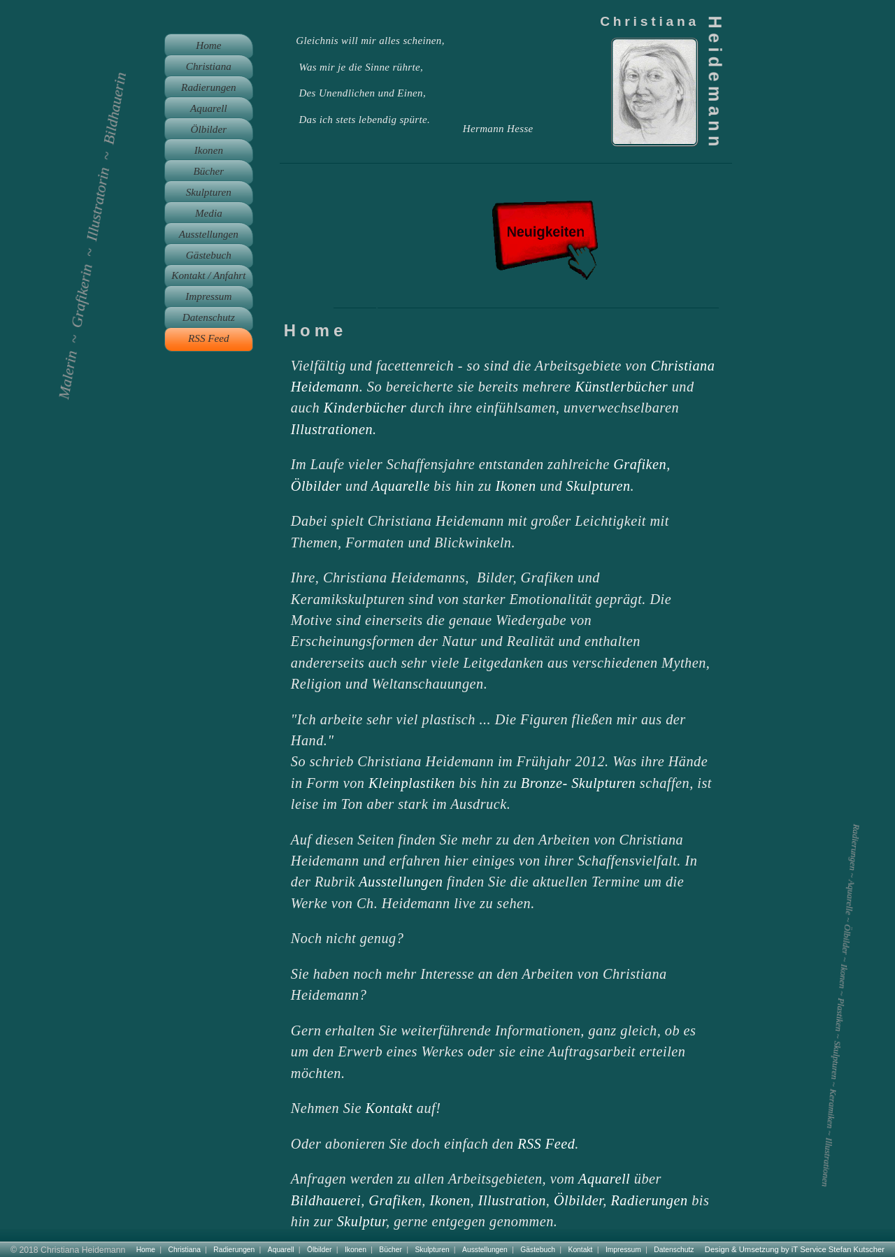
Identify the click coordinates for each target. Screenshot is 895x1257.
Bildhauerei (326, 1200)
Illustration (512, 1200)
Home (208, 45)
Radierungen (649, 1200)
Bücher (208, 171)
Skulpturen (598, 486)
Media (208, 213)
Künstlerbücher (621, 386)
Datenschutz (208, 317)
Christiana (208, 66)
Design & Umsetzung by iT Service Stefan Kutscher (795, 1249)
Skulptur (361, 1221)
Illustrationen (332, 429)
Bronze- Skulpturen (578, 783)
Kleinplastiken (411, 783)
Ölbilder (316, 486)
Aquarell (604, 1178)
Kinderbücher (365, 407)
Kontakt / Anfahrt (208, 275)
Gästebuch (208, 255)
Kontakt (389, 1108)
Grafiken (639, 464)
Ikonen (516, 486)
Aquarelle (400, 486)
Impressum (208, 296)
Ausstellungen (401, 881)
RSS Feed (546, 1143)
